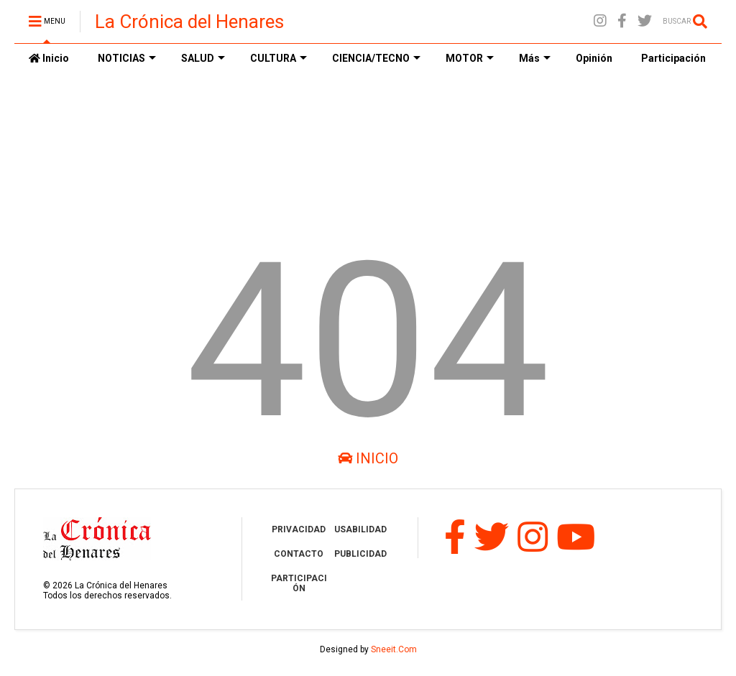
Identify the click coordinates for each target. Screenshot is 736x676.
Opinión (594, 58)
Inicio (49, 58)
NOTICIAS (127, 58)
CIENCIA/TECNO (376, 58)
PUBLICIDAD (360, 554)
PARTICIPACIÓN (299, 583)
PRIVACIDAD (299, 529)
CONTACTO (298, 554)
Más (535, 58)
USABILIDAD (360, 529)
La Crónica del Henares (189, 21)
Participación (673, 58)
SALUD (203, 58)
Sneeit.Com (394, 649)
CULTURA (278, 58)
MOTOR (470, 58)
